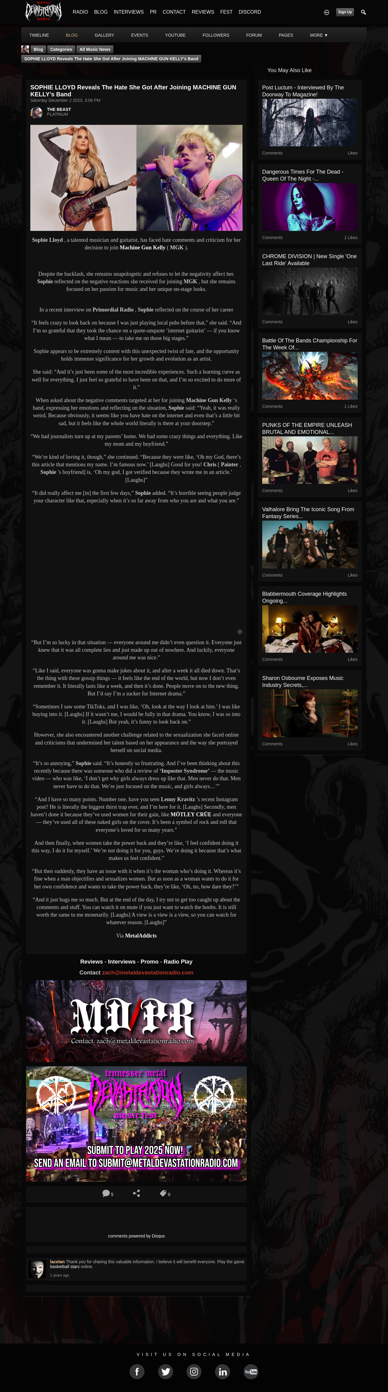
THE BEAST (59, 109)
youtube (175, 35)
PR (153, 12)
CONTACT (174, 12)
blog (72, 35)
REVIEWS (203, 12)
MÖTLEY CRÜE (191, 814)
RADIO (80, 12)
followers (216, 35)
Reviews (92, 961)
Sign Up (345, 12)
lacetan (57, 1261)
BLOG (101, 12)
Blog (38, 49)
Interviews (122, 961)
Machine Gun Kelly (143, 248)
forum (254, 35)
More (319, 35)
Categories (61, 49)
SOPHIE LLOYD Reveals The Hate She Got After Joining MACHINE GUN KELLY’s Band (111, 58)
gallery (104, 35)
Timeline (39, 35)
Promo (150, 961)
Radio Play (178, 961)
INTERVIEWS (129, 12)
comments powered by (136, 1236)
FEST (226, 12)
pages (286, 35)
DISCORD (250, 12)
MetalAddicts (141, 936)
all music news (94, 49)
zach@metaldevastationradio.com (147, 972)
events (139, 35)
